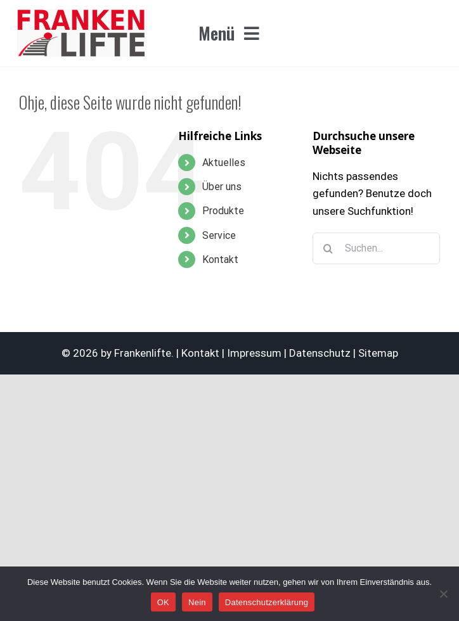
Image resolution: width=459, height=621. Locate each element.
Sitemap (378, 353)
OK (163, 602)
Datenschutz (320, 353)
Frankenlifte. (144, 353)
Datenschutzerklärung (266, 602)
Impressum (254, 353)
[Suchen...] (376, 248)
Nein (197, 602)
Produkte (223, 211)
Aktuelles (223, 163)
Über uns (222, 187)
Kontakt (220, 259)
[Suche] (328, 248)
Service (219, 235)
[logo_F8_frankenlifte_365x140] (82, 14)
